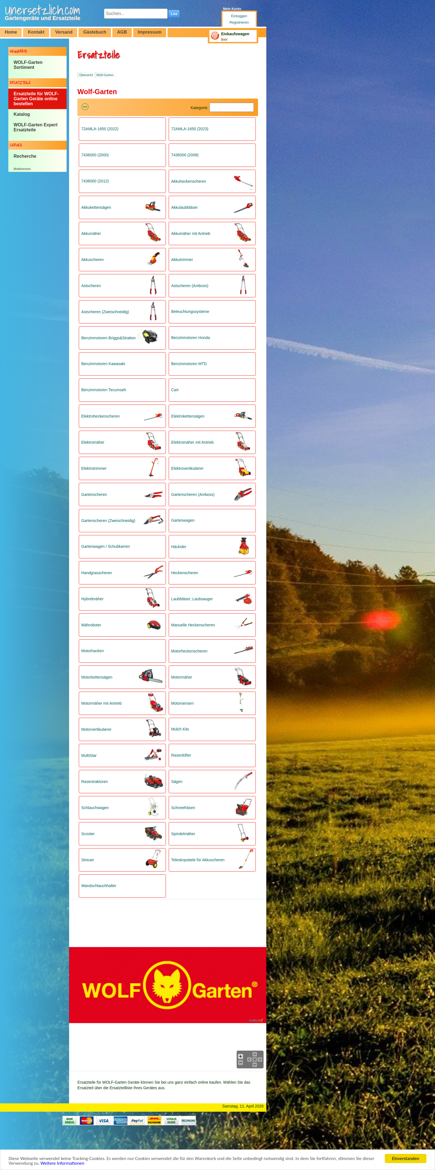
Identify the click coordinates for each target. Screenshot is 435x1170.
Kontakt (36, 32)
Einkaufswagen (235, 34)
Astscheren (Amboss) (189, 285)
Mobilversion (22, 168)
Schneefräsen (183, 807)
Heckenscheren (184, 573)
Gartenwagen (182, 520)
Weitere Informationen (62, 1163)
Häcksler (178, 546)
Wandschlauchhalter (98, 885)
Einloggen (239, 16)
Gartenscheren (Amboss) (192, 494)
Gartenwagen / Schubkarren (105, 546)
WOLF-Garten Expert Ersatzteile (35, 127)
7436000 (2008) (185, 155)
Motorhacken (92, 651)
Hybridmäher (92, 599)
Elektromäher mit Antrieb (192, 442)
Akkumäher (91, 233)
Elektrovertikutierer (187, 468)
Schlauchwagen (95, 807)
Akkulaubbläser (184, 207)
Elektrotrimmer (94, 468)
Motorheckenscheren (189, 651)
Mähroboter (91, 625)
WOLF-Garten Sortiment (28, 65)
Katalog (22, 114)
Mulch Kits (180, 729)
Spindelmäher (183, 834)
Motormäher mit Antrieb (101, 703)
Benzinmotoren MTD (189, 363)
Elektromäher (92, 442)
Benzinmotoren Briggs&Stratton (108, 338)
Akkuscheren (92, 259)
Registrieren (239, 22)
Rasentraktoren (94, 781)
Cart (174, 390)
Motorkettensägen (96, 677)
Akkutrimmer (182, 259)
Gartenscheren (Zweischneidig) (108, 520)
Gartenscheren (94, 494)
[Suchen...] (136, 14)
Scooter (88, 834)
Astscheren (91, 285)
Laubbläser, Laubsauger (192, 599)
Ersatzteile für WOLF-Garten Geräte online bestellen (36, 98)
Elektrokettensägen (187, 416)
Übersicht (86, 75)
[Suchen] (231, 107)
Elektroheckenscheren (100, 416)
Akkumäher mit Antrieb (190, 233)
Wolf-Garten (105, 75)
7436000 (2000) (95, 155)
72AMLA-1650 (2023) (189, 129)
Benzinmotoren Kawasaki (103, 363)
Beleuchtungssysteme (190, 311)
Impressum (149, 32)
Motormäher (181, 677)
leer (224, 39)
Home (11, 32)
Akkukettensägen (96, 207)
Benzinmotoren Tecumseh (103, 390)
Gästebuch (94, 32)
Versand (63, 32)
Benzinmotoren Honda (190, 337)
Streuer (87, 860)
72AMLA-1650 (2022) (99, 129)
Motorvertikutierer (96, 729)
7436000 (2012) (95, 181)
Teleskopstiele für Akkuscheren (197, 860)
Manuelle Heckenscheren (193, 625)
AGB (122, 32)
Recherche (25, 156)
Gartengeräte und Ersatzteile (42, 18)
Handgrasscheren (96, 573)
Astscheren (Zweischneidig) (105, 312)
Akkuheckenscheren (188, 181)
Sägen (176, 781)
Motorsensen (182, 703)
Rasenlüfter (181, 755)
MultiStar (89, 755)
